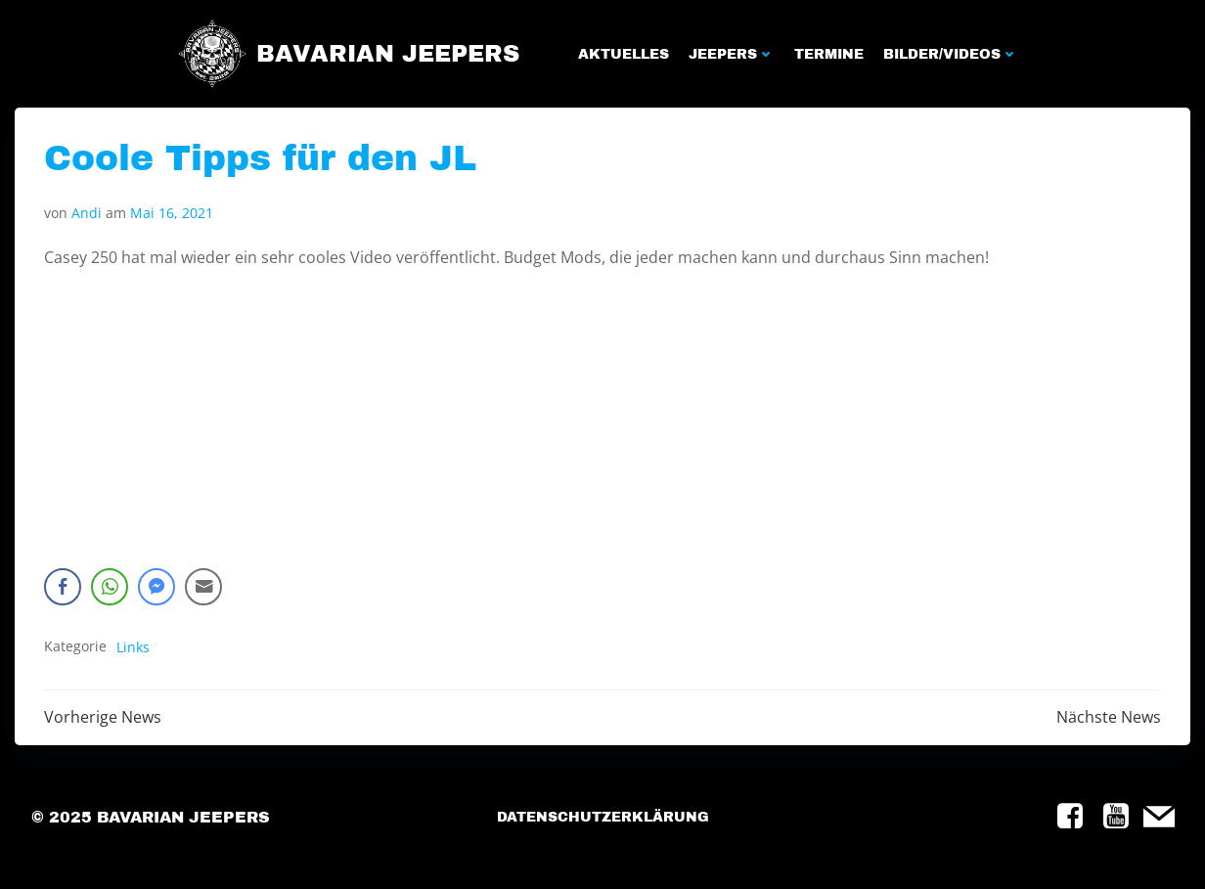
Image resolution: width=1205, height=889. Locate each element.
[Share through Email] (203, 586)
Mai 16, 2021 (171, 212)
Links (133, 647)
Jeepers (732, 54)
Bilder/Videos (950, 54)
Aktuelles (623, 54)
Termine (829, 54)
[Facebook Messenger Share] (156, 586)
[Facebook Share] (62, 586)
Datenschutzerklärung (603, 817)
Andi (86, 212)
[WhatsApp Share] (109, 586)
